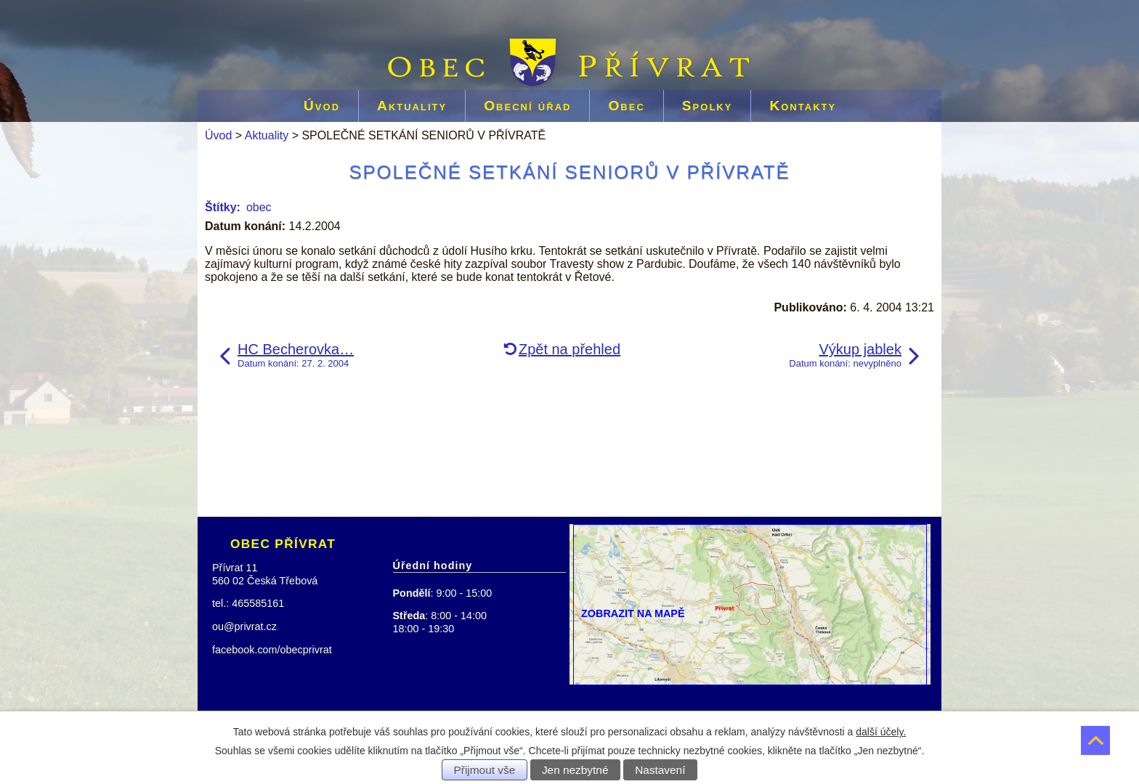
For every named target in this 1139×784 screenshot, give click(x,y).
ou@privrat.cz (244, 626)
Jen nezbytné (575, 770)
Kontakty (802, 105)
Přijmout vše (485, 770)
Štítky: (222, 207)
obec (259, 207)
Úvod (322, 105)
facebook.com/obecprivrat (272, 650)
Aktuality (412, 105)
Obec (626, 105)
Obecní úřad (527, 105)
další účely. (881, 732)
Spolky (707, 105)
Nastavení (660, 770)
